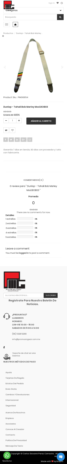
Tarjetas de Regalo (15, 378)
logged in (24, 252)
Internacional (12, 400)
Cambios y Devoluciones (17, 394)
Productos (8, 33)
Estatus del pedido (15, 383)
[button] (5, 65)
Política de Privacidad (16, 440)
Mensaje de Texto (14, 446)
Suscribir (51, 295)
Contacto (10, 434)
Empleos (10, 418)
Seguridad (11, 405)
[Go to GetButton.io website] (7, 461)
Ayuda (9, 372)
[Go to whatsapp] (7, 455)
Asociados (11, 423)
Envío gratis (11, 389)
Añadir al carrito (41, 121)
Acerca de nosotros (15, 412)
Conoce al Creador (15, 429)
